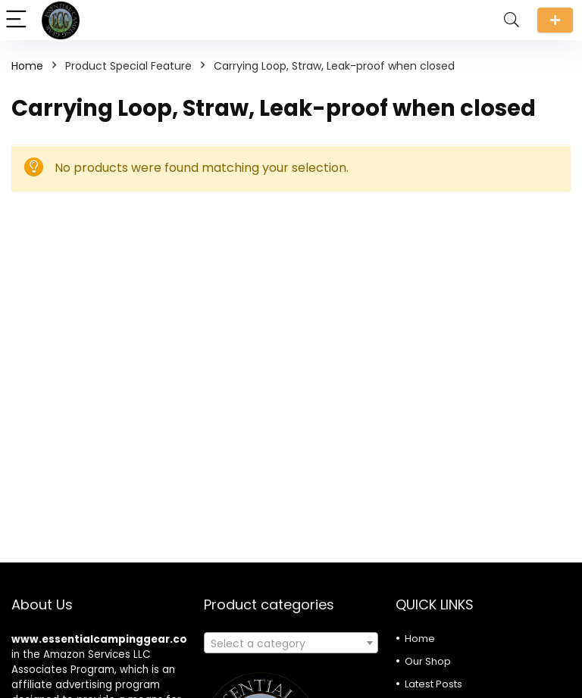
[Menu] (18, 20)
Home (27, 65)
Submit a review (555, 20)
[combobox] (291, 642)
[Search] (511, 20)
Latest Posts (433, 684)
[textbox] (291, 643)
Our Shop (428, 661)
